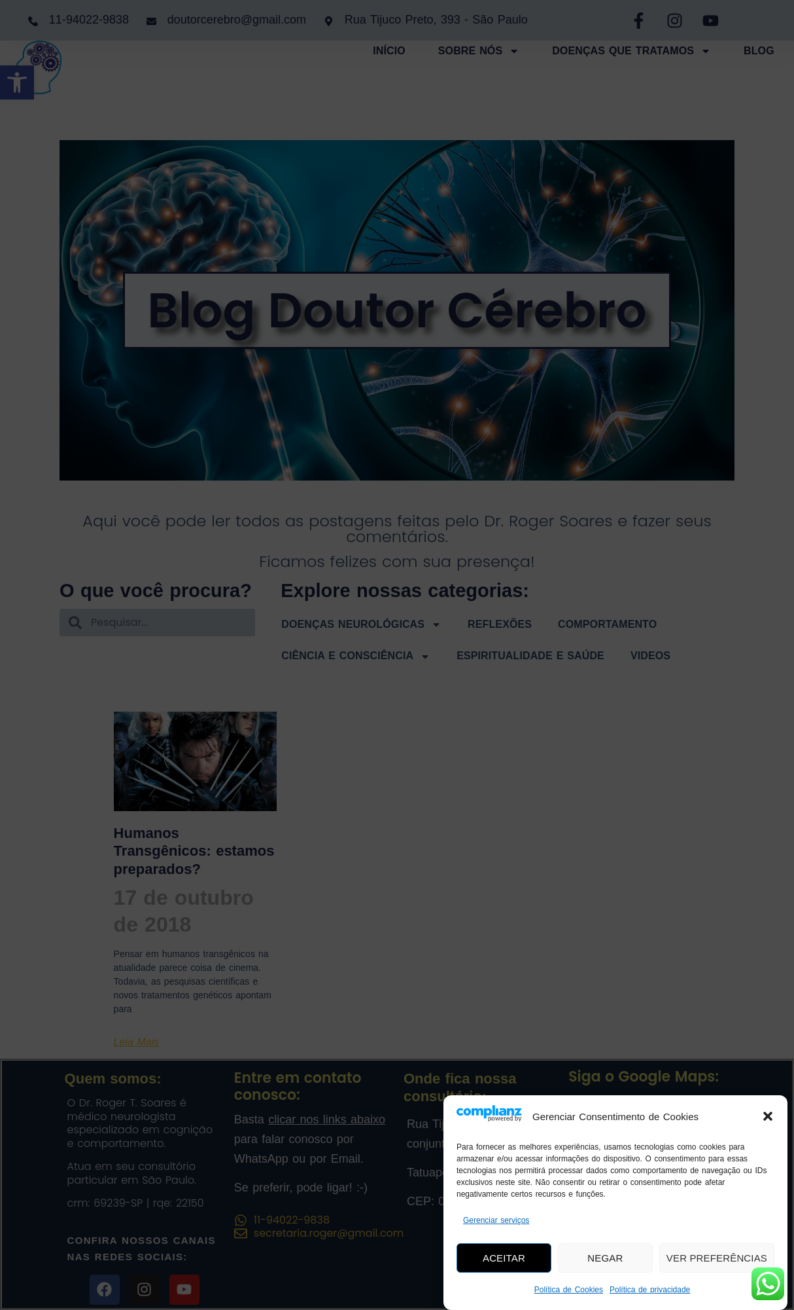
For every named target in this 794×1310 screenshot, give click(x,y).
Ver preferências (716, 1258)
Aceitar (504, 1258)
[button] (767, 1116)
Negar (605, 1258)
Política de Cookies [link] (568, 1289)
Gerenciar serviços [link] (496, 1220)
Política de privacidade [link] (650, 1289)
